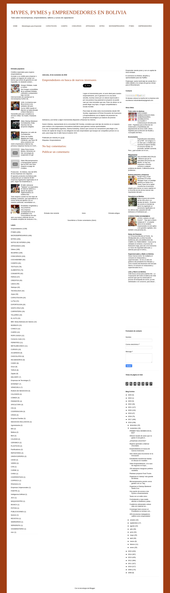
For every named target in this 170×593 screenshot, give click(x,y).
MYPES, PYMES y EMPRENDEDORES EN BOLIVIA (69, 12)
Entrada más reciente (51, 213)
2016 (130, 422)
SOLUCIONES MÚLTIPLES (146, 157)
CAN (12, 467)
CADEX (13, 363)
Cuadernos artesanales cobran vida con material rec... (140, 505)
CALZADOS (15, 394)
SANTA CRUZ (16, 308)
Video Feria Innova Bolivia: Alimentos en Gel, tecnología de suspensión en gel (28, 152)
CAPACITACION (51, 26)
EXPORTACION (16, 304)
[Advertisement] (83, 48)
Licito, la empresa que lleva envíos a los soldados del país (28, 104)
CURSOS (14, 349)
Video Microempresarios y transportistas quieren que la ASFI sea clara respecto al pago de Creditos (29, 164)
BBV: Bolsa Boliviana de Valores (22, 322)
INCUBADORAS (16, 360)
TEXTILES (14, 267)
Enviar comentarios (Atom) (87, 220)
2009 (130, 570)
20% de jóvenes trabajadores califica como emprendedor (140, 515)
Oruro (13, 367)
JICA (12, 498)
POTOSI (14, 508)
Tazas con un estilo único (138, 496)
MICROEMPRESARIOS (116, 26)
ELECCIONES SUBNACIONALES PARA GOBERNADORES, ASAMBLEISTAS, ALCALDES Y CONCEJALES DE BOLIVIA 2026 (142, 119)
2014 (130, 554)
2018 (130, 416)
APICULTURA (16, 404)
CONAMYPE (15, 273)
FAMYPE (14, 491)
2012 (130, 560)
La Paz (13, 301)
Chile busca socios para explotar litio (140, 274)
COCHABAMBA (16, 260)
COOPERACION (17, 411)
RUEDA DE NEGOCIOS (19, 391)
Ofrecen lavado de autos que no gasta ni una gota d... (141, 437)
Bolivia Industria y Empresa (138, 175)
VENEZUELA (15, 387)
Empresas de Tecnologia (19, 380)
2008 (130, 573)
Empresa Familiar (17, 418)
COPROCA (15, 480)
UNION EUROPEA (17, 456)
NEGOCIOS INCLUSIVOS (20, 422)
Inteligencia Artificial (18, 494)
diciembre (133, 425)
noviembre (134, 428)
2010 (130, 566)
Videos (13, 249)
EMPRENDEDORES (145, 26)
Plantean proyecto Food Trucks (140, 473)
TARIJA (13, 370)
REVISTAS (14, 518)
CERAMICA (15, 442)
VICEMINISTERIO (17, 529)
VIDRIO (13, 463)
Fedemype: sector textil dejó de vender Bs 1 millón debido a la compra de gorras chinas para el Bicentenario (141, 83)
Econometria (133, 137)
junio (132, 532)
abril (131, 538)
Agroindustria (15, 425)
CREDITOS (15, 280)
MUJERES (14, 253)
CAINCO (14, 329)
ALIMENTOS (15, 270)
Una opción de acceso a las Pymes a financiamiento (139, 492)
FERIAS (14, 277)
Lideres (13, 284)
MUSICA (14, 505)
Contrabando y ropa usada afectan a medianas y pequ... (141, 500)
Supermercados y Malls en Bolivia (141, 254)
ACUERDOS (15, 353)
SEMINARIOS (16, 522)
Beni (12, 436)
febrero (132, 544)
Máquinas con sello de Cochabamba (28, 133)
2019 (130, 413)
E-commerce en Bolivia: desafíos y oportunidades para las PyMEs (138, 77)
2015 (130, 551)
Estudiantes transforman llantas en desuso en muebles (141, 459)
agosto (132, 526)
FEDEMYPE (15, 401)
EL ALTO (14, 318)
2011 (130, 563)
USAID (13, 460)
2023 (130, 401)
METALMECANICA (17, 346)
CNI (12, 408)
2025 (130, 395)
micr (12, 532)
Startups (14, 287)
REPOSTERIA (16, 453)
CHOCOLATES (16, 356)
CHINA (13, 473)
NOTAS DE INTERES (18, 242)
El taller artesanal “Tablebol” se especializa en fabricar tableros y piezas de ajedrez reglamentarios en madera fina (29, 189)
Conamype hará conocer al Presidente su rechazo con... (140, 510)
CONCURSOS (76, 26)
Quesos (13, 515)
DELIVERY (15, 377)
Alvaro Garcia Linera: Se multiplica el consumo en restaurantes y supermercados (140, 258)
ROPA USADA (16, 335)
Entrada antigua (114, 213)
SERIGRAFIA (15, 525)
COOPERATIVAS (17, 477)
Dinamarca (14, 484)
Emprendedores (55, 140)
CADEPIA (64, 26)
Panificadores (15, 449)
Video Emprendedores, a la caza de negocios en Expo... (141, 464)
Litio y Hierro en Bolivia (137, 272)
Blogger (92, 588)
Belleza (13, 432)
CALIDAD (14, 439)
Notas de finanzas (135, 234)
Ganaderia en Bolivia (136, 196)
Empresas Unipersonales (19, 487)
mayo (132, 535)
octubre (133, 520)
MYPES (102, 26)
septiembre (134, 523)
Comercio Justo (16, 339)
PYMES (131, 26)
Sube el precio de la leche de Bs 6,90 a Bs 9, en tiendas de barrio (146, 200)
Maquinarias (132, 155)
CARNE (13, 470)
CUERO (14, 332)
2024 (130, 398)
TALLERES (15, 315)
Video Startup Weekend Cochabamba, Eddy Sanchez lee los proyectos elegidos (29, 124)
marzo (132, 541)
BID (12, 429)
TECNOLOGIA (16, 291)
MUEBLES (14, 325)
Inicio (84, 213)
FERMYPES (15, 342)
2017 (130, 419)
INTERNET (15, 384)
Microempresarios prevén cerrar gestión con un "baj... (141, 482)
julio (131, 529)
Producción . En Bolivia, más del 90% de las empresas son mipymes (24, 173)
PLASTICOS (15, 446)
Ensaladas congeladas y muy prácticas (29, 207)
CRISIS (13, 415)
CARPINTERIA (16, 311)
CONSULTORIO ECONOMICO (139, 216)
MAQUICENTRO (17, 501)
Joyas (13, 294)
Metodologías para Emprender (31, 26)
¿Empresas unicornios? (138, 441)
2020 (130, 410)
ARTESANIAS (90, 26)
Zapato (13, 373)
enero (132, 547)
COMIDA (14, 398)
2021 (130, 407)
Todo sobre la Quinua (136, 111)
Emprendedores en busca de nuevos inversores (140, 450)
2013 (130, 557)
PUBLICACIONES (17, 512)
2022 (130, 404)
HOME (15, 26)
